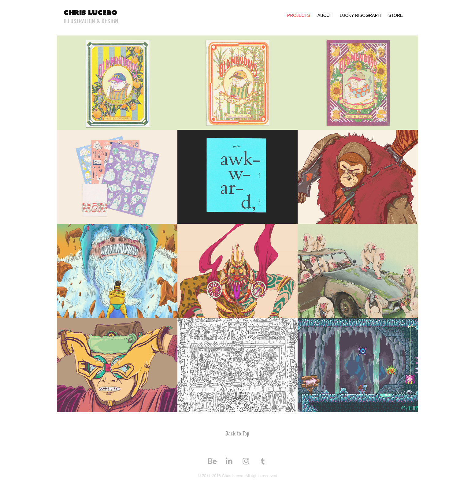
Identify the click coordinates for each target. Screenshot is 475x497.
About (324, 15)
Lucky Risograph (360, 15)
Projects (298, 15)
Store (395, 15)
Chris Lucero (90, 12)
